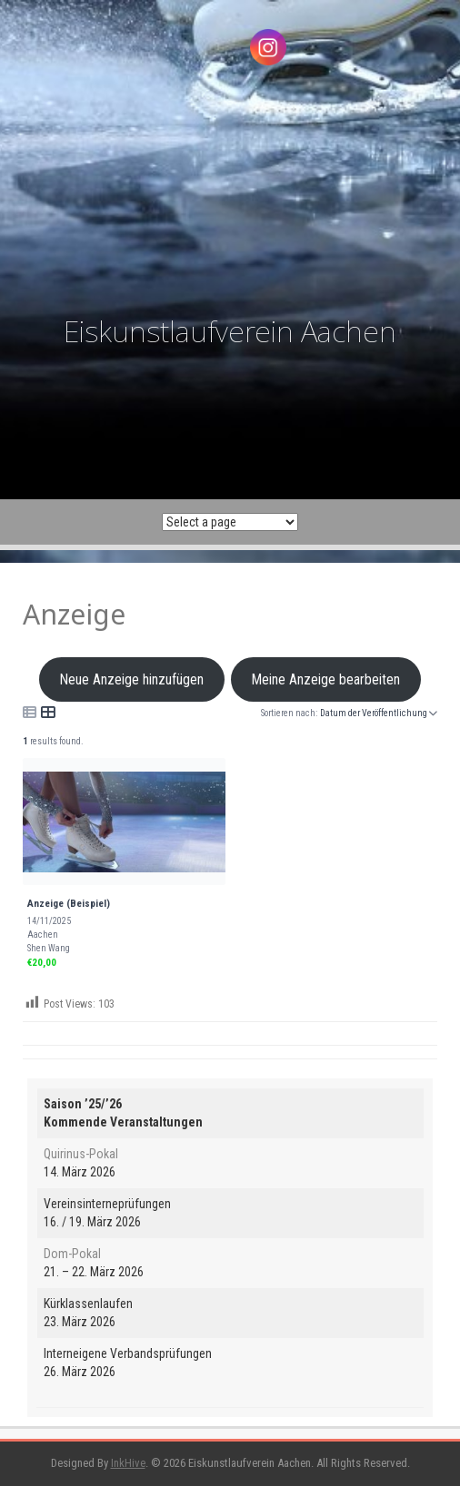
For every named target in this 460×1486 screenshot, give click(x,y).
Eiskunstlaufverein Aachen (230, 330)
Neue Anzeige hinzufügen (132, 679)
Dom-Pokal (72, 1253)
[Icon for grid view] (48, 712)
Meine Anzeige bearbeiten (326, 679)
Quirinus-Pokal (81, 1153)
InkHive (128, 1463)
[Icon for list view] (29, 713)
